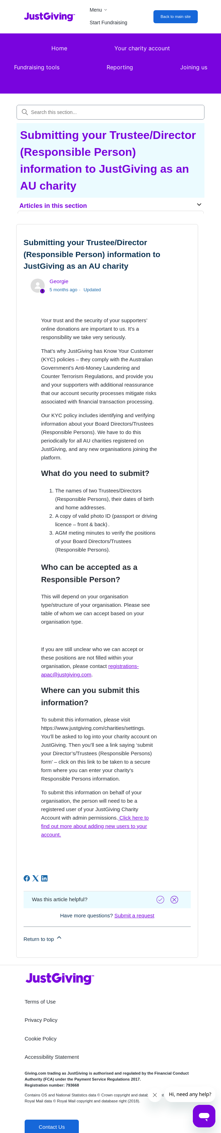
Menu (99, 10)
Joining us (193, 67)
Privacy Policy (41, 1020)
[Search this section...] (110, 112)
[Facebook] (27, 878)
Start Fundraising (108, 22)
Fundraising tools (36, 67)
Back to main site (175, 16)
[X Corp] (35, 878)
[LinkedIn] (44, 878)
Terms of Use (40, 1002)
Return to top (43, 938)
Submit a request (134, 915)
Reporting (120, 67)
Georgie (59, 281)
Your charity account (142, 48)
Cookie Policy (41, 1039)
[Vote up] (161, 899)
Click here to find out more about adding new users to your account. (95, 826)
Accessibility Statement (52, 1057)
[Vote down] (175, 899)
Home (59, 48)
